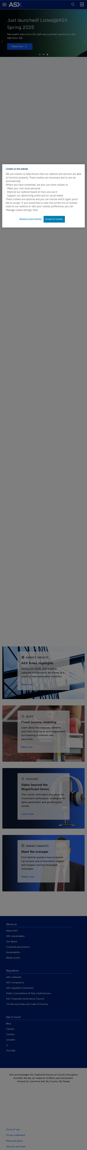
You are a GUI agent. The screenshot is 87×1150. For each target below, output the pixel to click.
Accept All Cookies (54, 219)
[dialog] (43, 195)
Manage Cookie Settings (31, 219)
